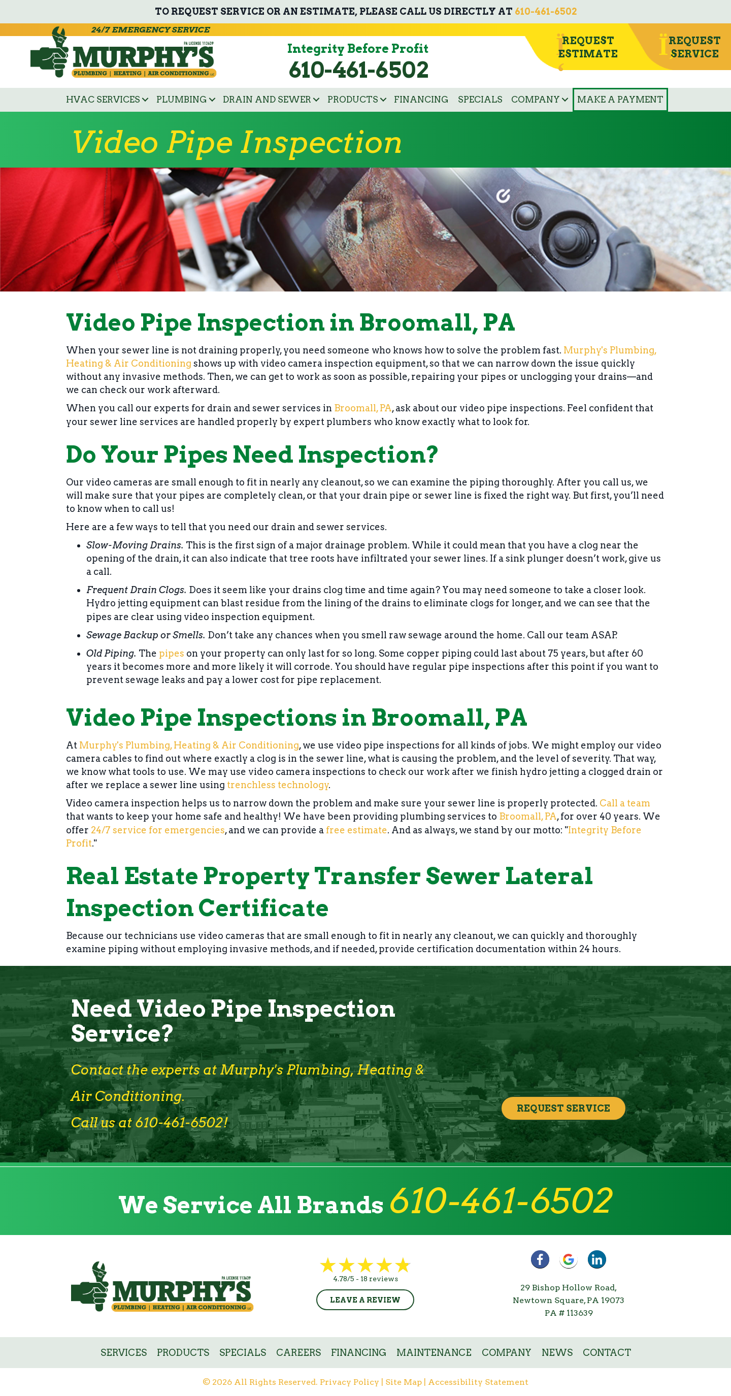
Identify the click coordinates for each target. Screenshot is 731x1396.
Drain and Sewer (267, 99)
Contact (607, 1352)
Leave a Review (365, 1300)
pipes (171, 653)
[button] (145, 99)
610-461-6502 (546, 11)
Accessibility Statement (478, 1382)
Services (124, 1352)
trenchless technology (278, 785)
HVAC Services (103, 99)
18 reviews (379, 1279)
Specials (480, 99)
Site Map (403, 1382)
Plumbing (181, 99)
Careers (298, 1352)
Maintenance (434, 1352)
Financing (421, 99)
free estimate (356, 830)
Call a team (625, 803)
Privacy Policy (349, 1382)
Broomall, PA (363, 408)
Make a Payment (620, 99)
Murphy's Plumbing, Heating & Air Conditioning (189, 745)
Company (535, 99)
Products (352, 99)
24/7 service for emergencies (158, 830)
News (557, 1352)
